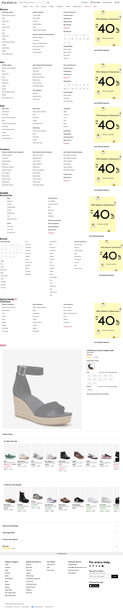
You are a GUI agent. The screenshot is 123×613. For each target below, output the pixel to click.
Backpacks (10, 201)
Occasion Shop (68, 15)
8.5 (72, 39)
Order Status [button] (72, 573)
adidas (65, 111)
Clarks (2, 278)
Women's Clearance (8, 304)
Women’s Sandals (38, 12)
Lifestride (27, 265)
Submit (115, 576)
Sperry (51, 274)
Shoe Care (50, 210)
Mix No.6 (76, 262)
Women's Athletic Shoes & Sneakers (43, 34)
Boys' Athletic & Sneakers (70, 155)
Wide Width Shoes (6, 138)
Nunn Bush (52, 250)
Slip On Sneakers (68, 167)
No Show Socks (11, 232)
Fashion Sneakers (37, 74)
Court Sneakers (37, 161)
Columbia (3, 284)
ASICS (2, 267)
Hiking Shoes (5, 36)
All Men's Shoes (6, 65)
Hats (49, 207)
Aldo (2, 264)
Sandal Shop (67, 18)
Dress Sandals (36, 18)
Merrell (27, 268)
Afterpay (28, 590)
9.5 (80, 39)
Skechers (66, 126)
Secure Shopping (25, 606)
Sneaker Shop (68, 174)
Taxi (51, 280)
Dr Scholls (27, 244)
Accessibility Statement (33, 578)
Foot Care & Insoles (53, 204)
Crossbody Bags (11, 207)
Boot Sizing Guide (10, 595)
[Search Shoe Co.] (32, 2)
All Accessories (52, 198)
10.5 (88, 39)
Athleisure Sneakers (38, 37)
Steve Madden (53, 277)
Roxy (51, 262)
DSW (48, 567)
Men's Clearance (38, 304)
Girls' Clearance (68, 310)
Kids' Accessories (53, 226)
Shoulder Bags (10, 213)
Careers (28, 573)
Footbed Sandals (37, 24)
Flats (3, 30)
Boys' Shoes (36, 108)
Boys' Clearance (68, 307)
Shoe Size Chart (68, 137)
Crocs (65, 117)
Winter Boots (9, 578)
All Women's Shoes (7, 12)
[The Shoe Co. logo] (9, 2)
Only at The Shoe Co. (70, 12)
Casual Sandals (36, 15)
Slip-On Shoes (5, 48)
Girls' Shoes (36, 128)
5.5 (76, 35)
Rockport (52, 259)
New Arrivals (67, 24)
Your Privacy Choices (37, 607)
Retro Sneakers (6, 173)
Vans (51, 295)
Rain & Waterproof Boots (8, 42)
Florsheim (27, 250)
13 (80, 88)
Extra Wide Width (68, 101)
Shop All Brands (5, 241)
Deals (95, 6)
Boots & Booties (6, 310)
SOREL (51, 271)
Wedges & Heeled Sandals (39, 30)
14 (83, 88)
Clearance (67, 28)
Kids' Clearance (68, 304)
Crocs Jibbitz (51, 201)
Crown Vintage (78, 244)
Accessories (67, 131)
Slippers (4, 51)
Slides (34, 27)
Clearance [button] (87, 6)
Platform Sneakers (6, 170)
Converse (66, 114)
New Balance (53, 241)
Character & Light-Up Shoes (9, 123)
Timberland (53, 286)
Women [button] (25, 6)
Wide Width (67, 55)
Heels (3, 33)
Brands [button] (68, 6)
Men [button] (32, 6)
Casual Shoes (5, 21)
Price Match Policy (31, 584)
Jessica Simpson (78, 250)
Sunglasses (51, 216)
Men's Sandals (37, 90)
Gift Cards (29, 567)
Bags (8, 198)
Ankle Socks (10, 226)
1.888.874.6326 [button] (72, 564)
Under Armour (53, 292)
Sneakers (7, 567)
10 (83, 39)
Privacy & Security (9, 606)
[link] (10, 464)
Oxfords (4, 89)
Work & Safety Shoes (7, 54)
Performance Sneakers (38, 46)
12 (68, 42)
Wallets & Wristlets (12, 219)
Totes (8, 216)
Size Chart (29, 592)
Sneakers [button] (43, 6)
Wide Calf (66, 58)
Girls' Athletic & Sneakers (70, 158)
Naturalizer (28, 274)
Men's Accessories (53, 223)
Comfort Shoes (6, 27)
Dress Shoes (5, 80)
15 (87, 88)
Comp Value (29, 581)
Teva (51, 283)
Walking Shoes (5, 182)
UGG (51, 289)
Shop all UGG (90, 352)
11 (65, 42)
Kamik (27, 259)
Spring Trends (68, 21)
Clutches (9, 204)
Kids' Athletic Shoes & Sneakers (73, 152)
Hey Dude (27, 253)
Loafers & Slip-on (37, 322)
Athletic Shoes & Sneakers (8, 15)
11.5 (73, 88)
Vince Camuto (78, 268)
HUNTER (27, 256)
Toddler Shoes (5, 111)
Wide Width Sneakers (38, 86)
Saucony (52, 265)
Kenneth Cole (28, 262)
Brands (7, 587)
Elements (76, 247)
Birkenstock (4, 270)
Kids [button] (37, 6)
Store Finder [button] (50, 570)
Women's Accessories (54, 220)
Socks (9, 223)
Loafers (4, 39)
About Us (29, 570)
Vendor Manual (30, 587)
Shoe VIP (28, 564)
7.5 (65, 39)
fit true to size (113, 372)
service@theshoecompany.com (77, 567)
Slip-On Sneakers (37, 52)
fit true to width (113, 386)
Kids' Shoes (5, 108)
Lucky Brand (77, 259)
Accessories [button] (60, 6)
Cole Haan (3, 281)
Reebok (52, 256)
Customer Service (73, 570)
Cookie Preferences (49, 606)
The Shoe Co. (51, 564)
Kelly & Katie (77, 256)
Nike (65, 120)
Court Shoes (36, 40)
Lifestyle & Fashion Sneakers (40, 43)
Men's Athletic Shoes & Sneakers (42, 65)
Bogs (2, 273)
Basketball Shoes (37, 68)
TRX (75, 265)
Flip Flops (35, 21)
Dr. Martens (28, 247)
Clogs (3, 24)
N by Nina (27, 271)
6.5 (84, 35)
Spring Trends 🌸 (77, 6)
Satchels (9, 210)
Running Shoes (36, 49)
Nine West (52, 247)
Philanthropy (30, 576)
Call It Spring (4, 275)
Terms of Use (17, 606)
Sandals (51, 6)
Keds (75, 253)
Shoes (6, 564)
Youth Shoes (5, 114)
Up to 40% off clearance (101, 50)
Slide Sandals (36, 99)
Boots (3, 18)
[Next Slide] (117, 460)
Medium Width (67, 52)
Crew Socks (10, 229)
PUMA (65, 123)
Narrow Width (67, 49)
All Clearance (68, 326)
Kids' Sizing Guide (10, 592)
